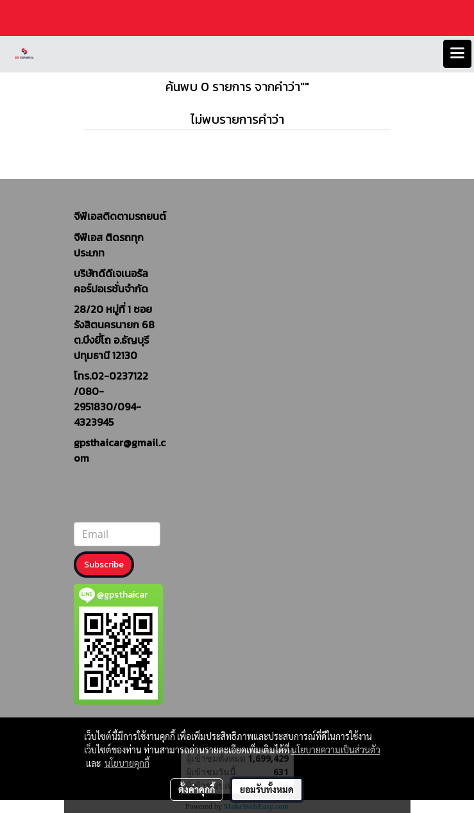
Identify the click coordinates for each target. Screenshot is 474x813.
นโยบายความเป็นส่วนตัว (335, 749)
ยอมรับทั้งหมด (267, 789)
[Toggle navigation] (457, 54)
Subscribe (104, 564)
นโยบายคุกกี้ (127, 763)
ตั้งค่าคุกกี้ (196, 789)
